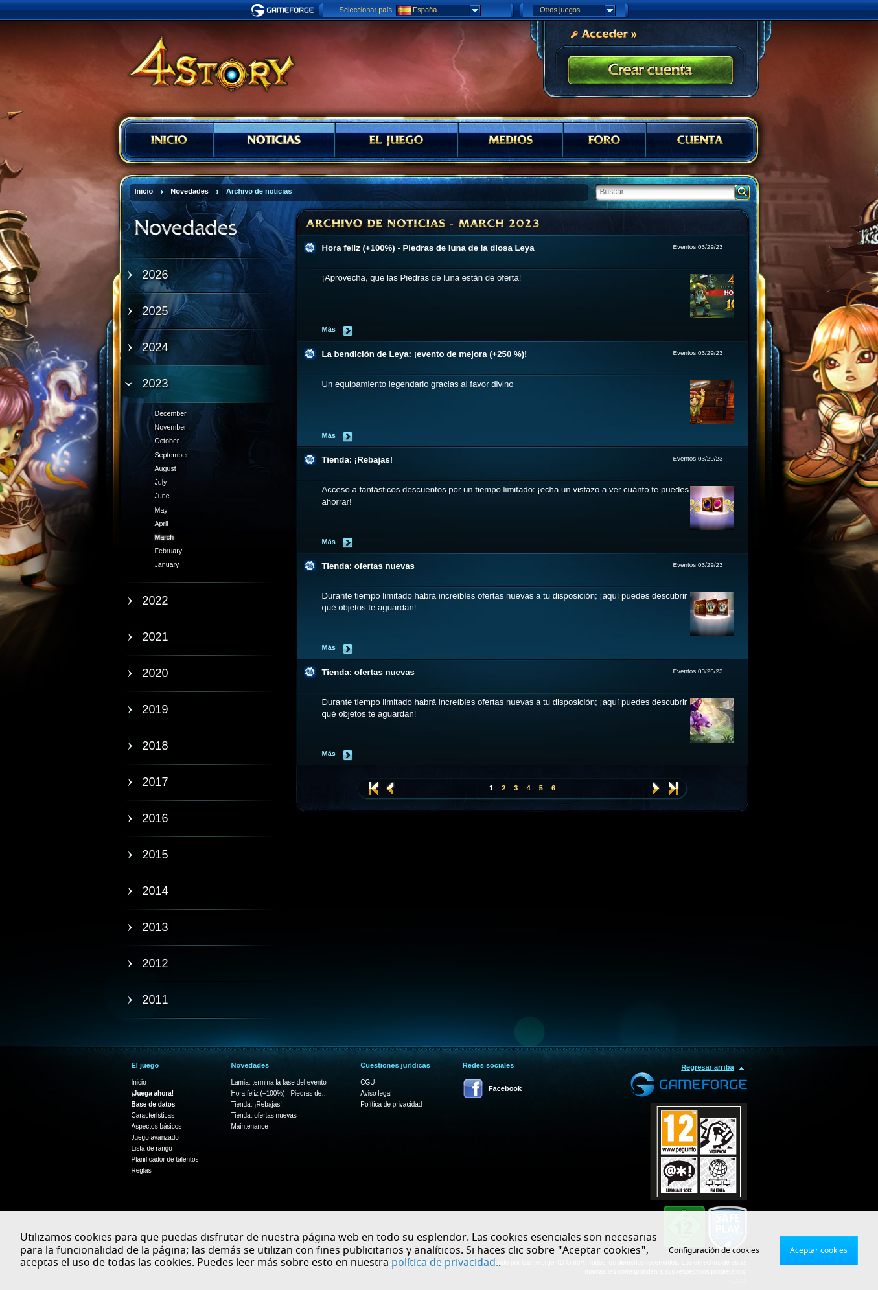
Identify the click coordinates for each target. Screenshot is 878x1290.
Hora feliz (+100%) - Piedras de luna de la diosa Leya (428, 248)
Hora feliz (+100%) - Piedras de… (279, 1093)
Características (153, 1115)
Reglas (142, 1170)
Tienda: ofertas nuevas (368, 566)
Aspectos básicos (157, 1126)
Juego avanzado (155, 1137)
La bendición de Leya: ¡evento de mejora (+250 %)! (424, 354)
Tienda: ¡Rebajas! (357, 460)
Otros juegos (577, 10)
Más (329, 329)
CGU (367, 1082)
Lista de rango (152, 1148)
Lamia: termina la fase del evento (278, 1082)
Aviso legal (375, 1093)
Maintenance (249, 1126)
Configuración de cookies (714, 1250)
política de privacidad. (444, 1263)
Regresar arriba (707, 1067)
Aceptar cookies (819, 1250)
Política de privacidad (391, 1104)
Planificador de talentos (165, 1159)
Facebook (505, 1088)
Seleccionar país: (367, 10)
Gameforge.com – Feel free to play (284, 10)
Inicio (139, 1082)
